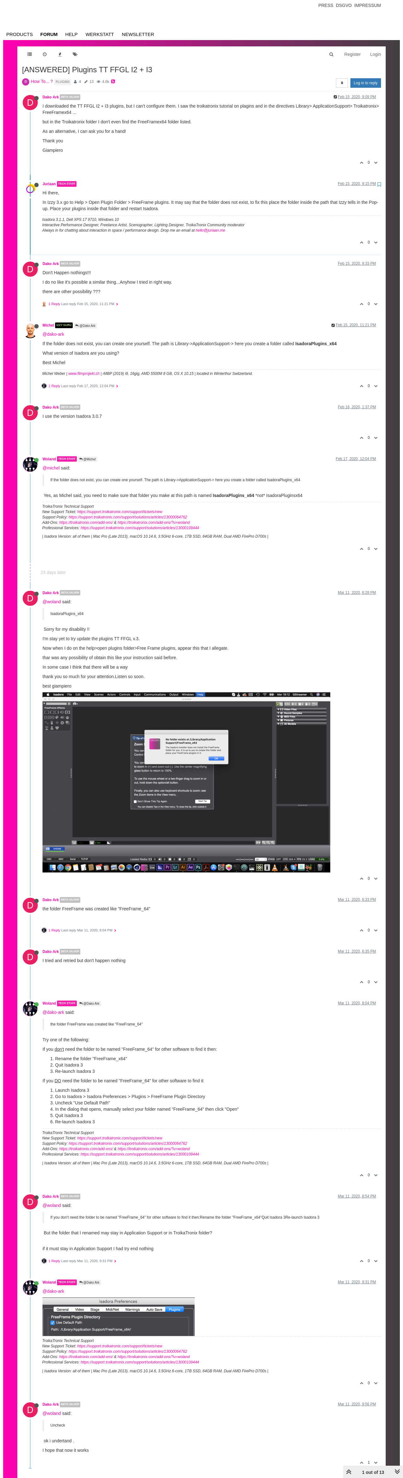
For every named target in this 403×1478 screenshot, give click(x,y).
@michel (51, 467)
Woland (49, 459)
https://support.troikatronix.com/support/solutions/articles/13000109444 (140, 528)
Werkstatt (100, 34)
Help (71, 34)
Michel (48, 325)
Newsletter (138, 34)
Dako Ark (51, 97)
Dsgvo (344, 5)
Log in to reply (365, 83)
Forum (49, 34)
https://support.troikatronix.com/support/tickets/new (119, 512)
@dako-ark (53, 334)
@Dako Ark (85, 326)
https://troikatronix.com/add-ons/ (86, 522)
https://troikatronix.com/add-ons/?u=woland (153, 522)
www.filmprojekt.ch (83, 373)
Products (19, 34)
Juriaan (49, 184)
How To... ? (42, 81)
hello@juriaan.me (210, 230)
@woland (52, 601)
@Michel (87, 459)
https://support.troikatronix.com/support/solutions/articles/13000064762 (128, 517)
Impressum (367, 5)
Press (325, 5)
